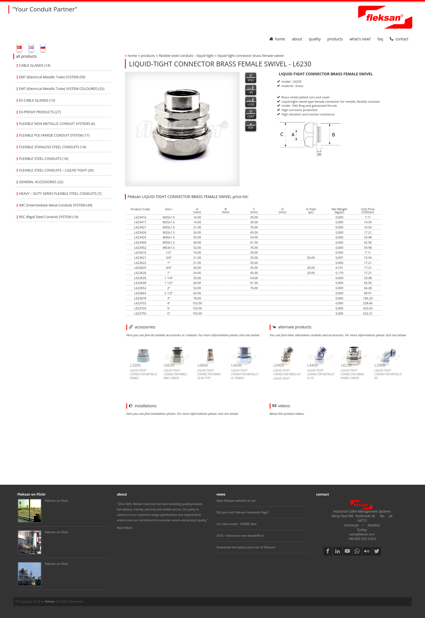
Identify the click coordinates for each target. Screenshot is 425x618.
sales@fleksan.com (362, 534)
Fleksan (49, 601)
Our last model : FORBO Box (237, 524)
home (277, 38)
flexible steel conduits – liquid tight (186, 55)
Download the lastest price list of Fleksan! (246, 547)
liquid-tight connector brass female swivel (251, 55)
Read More (125, 528)
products (335, 38)
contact (399, 38)
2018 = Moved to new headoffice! (240, 535)
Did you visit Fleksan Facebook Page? (243, 512)
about (297, 38)
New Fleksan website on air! (236, 501)
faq (380, 38)
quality (315, 38)
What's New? (360, 38)
